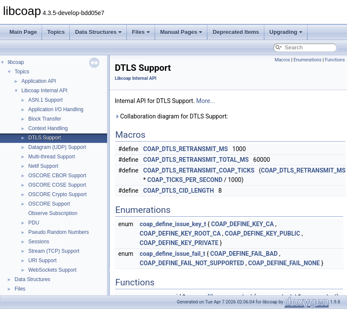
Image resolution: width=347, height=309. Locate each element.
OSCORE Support (49, 204)
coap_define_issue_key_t (173, 224)
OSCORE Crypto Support (57, 194)
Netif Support (43, 166)
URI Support (42, 261)
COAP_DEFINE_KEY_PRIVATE (179, 242)
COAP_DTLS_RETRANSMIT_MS (185, 148)
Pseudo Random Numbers (58, 232)
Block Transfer (44, 119)
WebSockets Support (52, 270)
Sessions (38, 242)
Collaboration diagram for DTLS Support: (171, 116)
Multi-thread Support (51, 157)
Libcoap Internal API (44, 91)
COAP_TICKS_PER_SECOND (184, 179)
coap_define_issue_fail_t (172, 253)
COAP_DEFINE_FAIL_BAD (244, 253)
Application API (38, 81)
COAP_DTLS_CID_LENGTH (178, 190)
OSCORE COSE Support (57, 185)
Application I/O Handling (56, 109)
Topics (56, 32)
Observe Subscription (53, 213)
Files (141, 32)
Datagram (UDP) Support (57, 147)
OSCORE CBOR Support (57, 176)
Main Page (23, 32)
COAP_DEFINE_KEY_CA (242, 224)
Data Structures (98, 32)
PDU (33, 223)
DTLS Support (44, 138)
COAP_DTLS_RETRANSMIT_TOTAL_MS (195, 159)
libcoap (16, 62)
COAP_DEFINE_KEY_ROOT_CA (180, 233)
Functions (335, 60)
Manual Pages (181, 32)
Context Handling (48, 128)
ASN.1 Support (45, 100)
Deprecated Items (235, 32)
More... (205, 100)
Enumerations (307, 60)
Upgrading (285, 32)
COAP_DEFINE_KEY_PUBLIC (262, 233)
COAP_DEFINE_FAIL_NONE (284, 263)
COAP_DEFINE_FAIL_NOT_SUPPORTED (192, 263)
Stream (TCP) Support (53, 251)
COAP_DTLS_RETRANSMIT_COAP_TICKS (198, 170)
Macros (282, 60)
